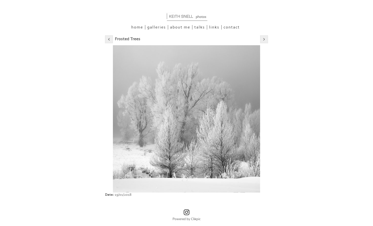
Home (137, 27)
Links (214, 27)
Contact (232, 27)
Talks (199, 27)
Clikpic (196, 219)
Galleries (156, 27)
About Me (180, 27)
